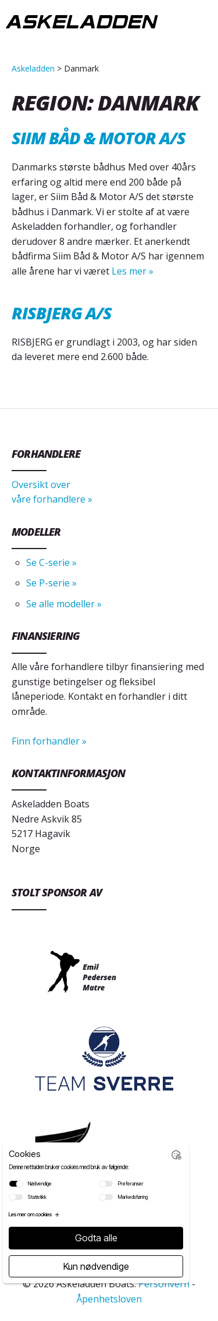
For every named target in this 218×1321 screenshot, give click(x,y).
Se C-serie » (51, 562)
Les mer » (131, 271)
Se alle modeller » (64, 603)
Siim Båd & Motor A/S (98, 137)
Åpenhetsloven (109, 1298)
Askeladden (33, 68)
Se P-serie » (51, 582)
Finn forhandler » (49, 741)
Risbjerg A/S (62, 312)
